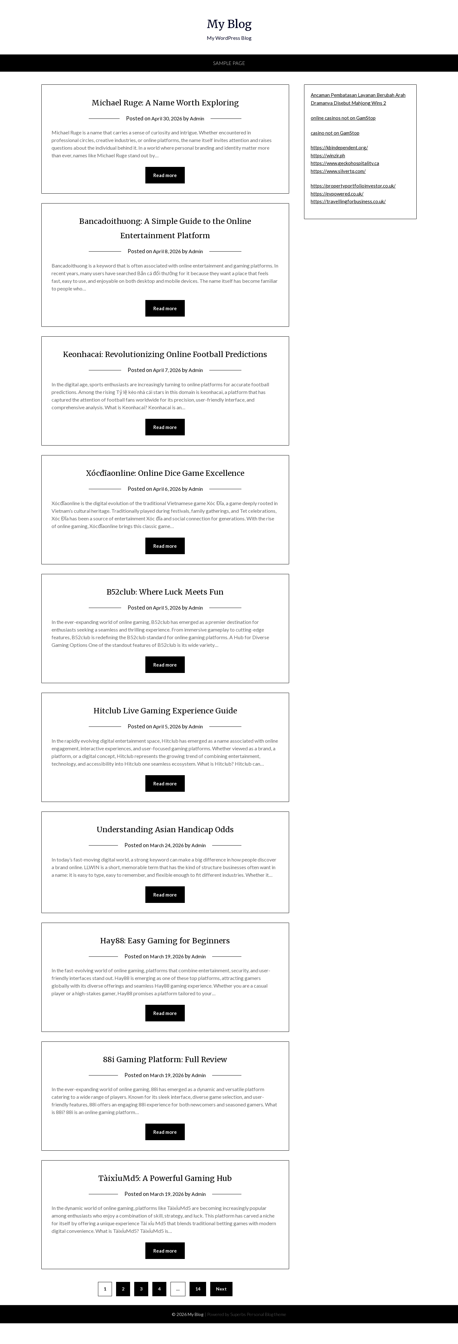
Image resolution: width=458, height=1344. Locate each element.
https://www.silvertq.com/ (338, 171)
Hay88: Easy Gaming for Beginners (165, 959)
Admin (198, 118)
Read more (165, 175)
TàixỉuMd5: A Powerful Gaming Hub (165, 1197)
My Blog (229, 22)
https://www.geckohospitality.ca (345, 163)
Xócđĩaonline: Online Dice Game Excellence (165, 489)
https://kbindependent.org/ (339, 147)
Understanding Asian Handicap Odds (165, 847)
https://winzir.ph (328, 155)
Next (221, 1309)
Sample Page (229, 63)
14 (197, 1309)
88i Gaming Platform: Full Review (165, 1078)
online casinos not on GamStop (343, 118)
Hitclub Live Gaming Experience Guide (165, 727)
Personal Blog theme (266, 1335)
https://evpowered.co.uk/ (337, 194)
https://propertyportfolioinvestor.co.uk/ (353, 186)
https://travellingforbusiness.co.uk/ (348, 201)
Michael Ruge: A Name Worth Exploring (165, 102)
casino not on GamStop (335, 133)
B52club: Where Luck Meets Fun (165, 608)
